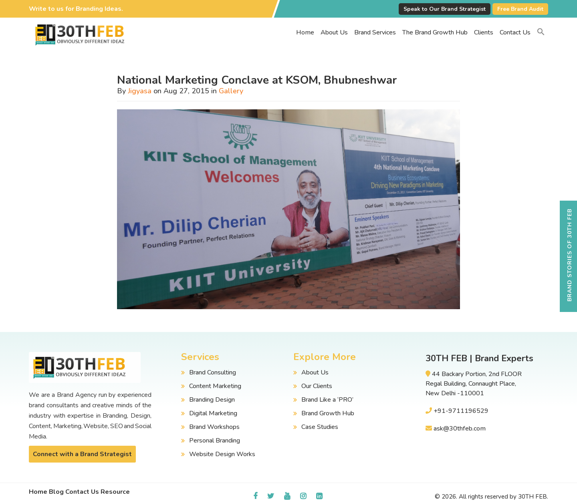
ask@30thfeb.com (460, 428)
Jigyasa (139, 91)
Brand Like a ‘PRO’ (327, 399)
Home (305, 32)
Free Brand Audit (520, 9)
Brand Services (375, 32)
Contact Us (515, 32)
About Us (334, 32)
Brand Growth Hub (327, 413)
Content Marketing (215, 386)
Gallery (231, 91)
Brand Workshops (214, 427)
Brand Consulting (212, 372)
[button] (541, 32)
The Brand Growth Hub (435, 32)
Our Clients (316, 386)
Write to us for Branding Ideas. (76, 8)
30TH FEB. (533, 497)
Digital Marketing (213, 413)
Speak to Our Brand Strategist (444, 9)
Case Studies (319, 427)
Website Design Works (222, 454)
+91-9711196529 (461, 410)
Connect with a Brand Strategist (82, 454)
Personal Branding (214, 440)
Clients (483, 32)
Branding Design (212, 399)
